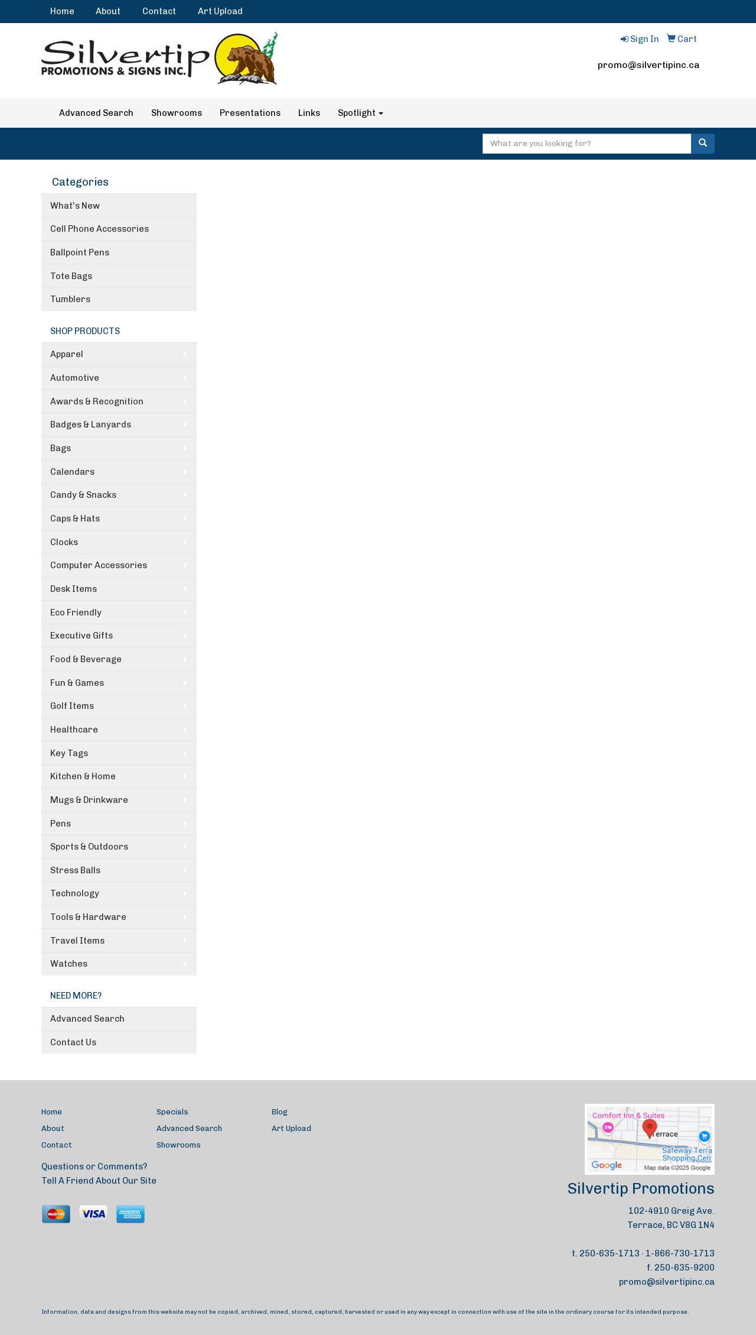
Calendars (72, 471)
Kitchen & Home (83, 776)
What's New (75, 205)
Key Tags (69, 753)
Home (62, 11)
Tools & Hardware (88, 917)
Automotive (74, 377)
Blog (280, 1111)
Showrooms (176, 113)
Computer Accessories (98, 565)
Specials (172, 1111)
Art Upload (220, 11)
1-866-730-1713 (680, 1253)
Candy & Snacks (83, 495)
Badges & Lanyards (90, 424)
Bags (60, 448)
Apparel (66, 354)
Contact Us (73, 1042)
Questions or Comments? (94, 1166)
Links (309, 113)
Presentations (250, 113)
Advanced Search (96, 113)
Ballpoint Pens (79, 252)
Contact (159, 11)
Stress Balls (75, 870)
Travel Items (77, 940)
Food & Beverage (86, 659)
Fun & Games (77, 683)
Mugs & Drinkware (89, 800)
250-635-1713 (609, 1253)
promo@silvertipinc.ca (649, 64)
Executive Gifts (81, 635)
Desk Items (73, 589)
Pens (60, 823)
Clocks (64, 542)
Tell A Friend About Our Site (99, 1180)
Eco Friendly (76, 612)
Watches (68, 963)
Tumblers (70, 299)
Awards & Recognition (97, 401)
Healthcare (74, 729)
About (108, 11)
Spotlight (360, 113)
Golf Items (72, 706)
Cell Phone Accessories (99, 228)
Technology (74, 893)
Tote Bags (71, 276)
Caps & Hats (75, 518)
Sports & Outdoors (89, 846)
